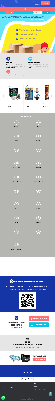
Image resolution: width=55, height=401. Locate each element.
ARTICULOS (10, 12)
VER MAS (14, 110)
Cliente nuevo (37, 1)
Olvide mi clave (37, 2)
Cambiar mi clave (37, 4)
